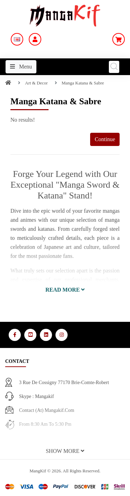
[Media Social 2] (30, 335)
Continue (105, 139)
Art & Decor (36, 83)
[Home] (8, 83)
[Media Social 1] (15, 335)
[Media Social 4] (61, 335)
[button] (65, 289)
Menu (21, 67)
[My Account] (35, 39)
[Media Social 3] (46, 335)
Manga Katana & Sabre (83, 83)
